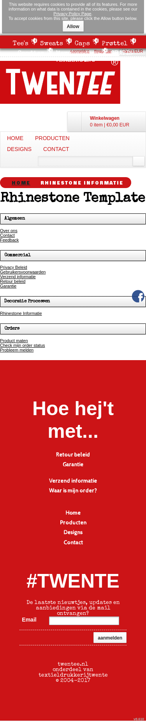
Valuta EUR (132, 51)
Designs (19, 149)
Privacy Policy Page (72, 13)
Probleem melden (16, 350)
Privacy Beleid (13, 267)
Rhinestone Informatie (21, 313)
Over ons (9, 230)
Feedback (9, 240)
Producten (52, 138)
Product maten (14, 340)
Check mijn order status (22, 345)
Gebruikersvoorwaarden (23, 272)
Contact (56, 149)
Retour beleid (12, 281)
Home (15, 138)
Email (29, 619)
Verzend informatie (18, 276)
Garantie (8, 286)
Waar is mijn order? (73, 491)
